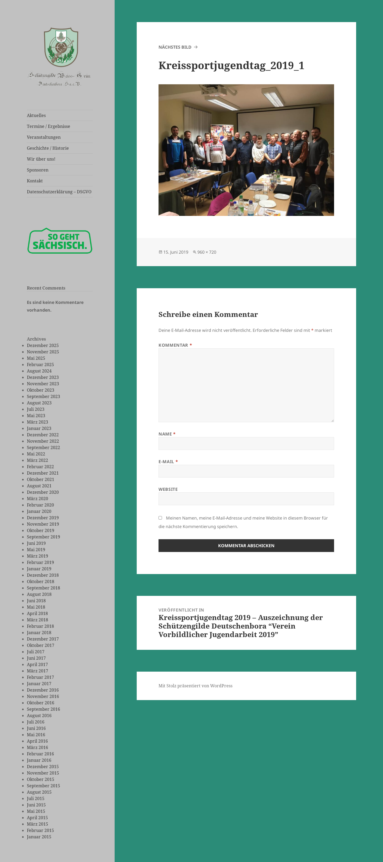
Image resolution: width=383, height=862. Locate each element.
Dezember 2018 (43, 575)
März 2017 (37, 671)
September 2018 (43, 588)
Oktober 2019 (40, 530)
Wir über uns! (41, 159)
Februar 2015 (40, 830)
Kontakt (35, 181)
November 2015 (43, 773)
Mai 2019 (36, 550)
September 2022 (43, 447)
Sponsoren (37, 170)
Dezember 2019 (43, 518)
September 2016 (43, 709)
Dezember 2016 (43, 690)
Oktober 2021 (40, 479)
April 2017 (37, 664)
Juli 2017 (35, 652)
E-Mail (168, 462)
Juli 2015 (35, 798)
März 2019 (37, 556)
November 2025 (43, 352)
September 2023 (43, 396)
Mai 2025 (36, 358)
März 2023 (37, 422)
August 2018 (39, 594)
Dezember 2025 (43, 345)
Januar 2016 (39, 760)
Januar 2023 (39, 428)
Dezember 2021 (43, 473)
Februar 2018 (40, 626)
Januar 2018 (39, 632)
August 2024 (39, 371)
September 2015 (43, 786)
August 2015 (39, 792)
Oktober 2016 (40, 703)
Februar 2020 (40, 505)
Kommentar (175, 345)
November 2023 (43, 384)
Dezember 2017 (43, 639)
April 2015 (37, 818)
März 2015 (37, 824)
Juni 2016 (36, 728)
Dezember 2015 (43, 766)
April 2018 (37, 613)
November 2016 (43, 696)
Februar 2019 (40, 562)
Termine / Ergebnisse (48, 126)
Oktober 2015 (40, 779)
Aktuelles (36, 115)
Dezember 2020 (43, 492)
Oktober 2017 (40, 645)
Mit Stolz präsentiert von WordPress (195, 686)
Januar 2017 (39, 684)
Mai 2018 (36, 607)
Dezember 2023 (43, 377)
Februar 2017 (40, 677)
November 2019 (43, 524)
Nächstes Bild (175, 47)
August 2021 (39, 486)
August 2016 (39, 715)
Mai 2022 (36, 454)
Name (167, 434)
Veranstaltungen (44, 137)
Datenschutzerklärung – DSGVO (59, 192)
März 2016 (37, 747)
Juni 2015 (36, 805)
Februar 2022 (40, 467)
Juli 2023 (35, 409)
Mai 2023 (36, 416)
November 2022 (43, 441)
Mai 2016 (36, 735)
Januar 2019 (39, 569)
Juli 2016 (35, 722)
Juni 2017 (36, 658)
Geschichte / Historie (48, 148)
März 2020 (37, 498)
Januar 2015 (39, 837)
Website (168, 489)
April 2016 (37, 741)
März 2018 (37, 620)
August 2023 (39, 403)
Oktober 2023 (40, 390)
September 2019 (43, 537)
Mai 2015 (36, 811)
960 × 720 (206, 252)
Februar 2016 (40, 754)
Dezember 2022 (43, 435)
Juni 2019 (36, 543)
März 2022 (37, 460)
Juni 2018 (36, 601)
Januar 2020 (39, 511)
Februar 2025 (40, 364)
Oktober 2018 (40, 581)
